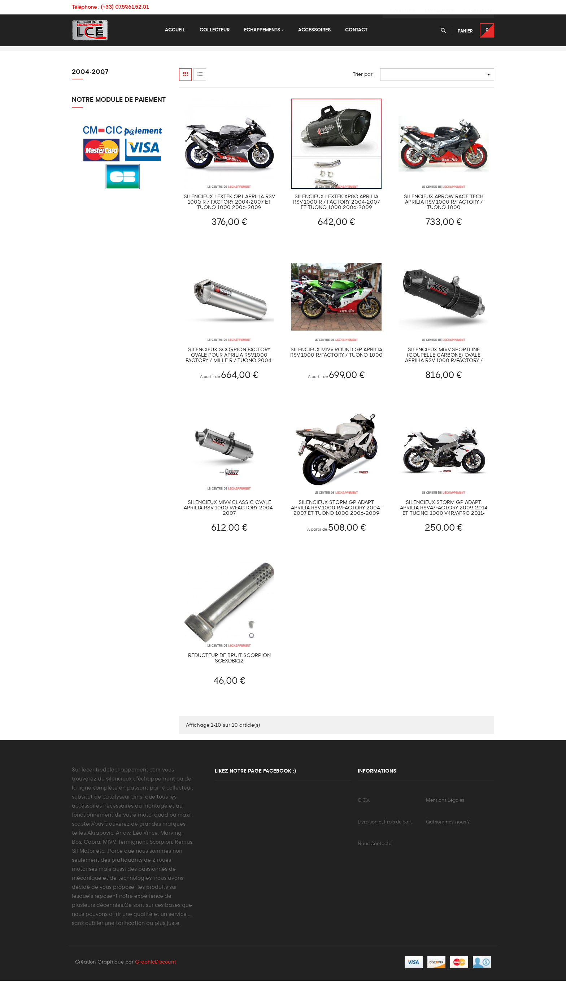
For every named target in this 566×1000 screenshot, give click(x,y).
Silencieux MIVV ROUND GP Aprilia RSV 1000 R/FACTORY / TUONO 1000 (336, 371)
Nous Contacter (375, 862)
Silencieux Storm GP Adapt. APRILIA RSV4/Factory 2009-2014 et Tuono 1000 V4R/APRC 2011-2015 (444, 527)
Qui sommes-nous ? (448, 840)
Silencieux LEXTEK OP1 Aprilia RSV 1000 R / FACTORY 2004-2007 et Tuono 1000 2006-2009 (229, 221)
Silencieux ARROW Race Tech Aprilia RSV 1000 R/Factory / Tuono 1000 (443, 221)
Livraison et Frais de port (385, 840)
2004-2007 (90, 90)
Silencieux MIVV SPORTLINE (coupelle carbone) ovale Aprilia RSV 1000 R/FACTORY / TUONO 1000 (444, 374)
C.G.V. (364, 819)
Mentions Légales (445, 819)
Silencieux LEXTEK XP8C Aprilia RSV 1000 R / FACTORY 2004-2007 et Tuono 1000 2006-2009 (336, 221)
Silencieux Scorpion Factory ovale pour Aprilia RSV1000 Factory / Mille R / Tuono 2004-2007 (229, 374)
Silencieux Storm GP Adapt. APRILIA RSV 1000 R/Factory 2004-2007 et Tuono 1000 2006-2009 (336, 527)
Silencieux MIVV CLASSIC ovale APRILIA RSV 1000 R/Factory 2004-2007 (229, 527)
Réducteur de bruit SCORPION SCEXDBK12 (229, 676)
